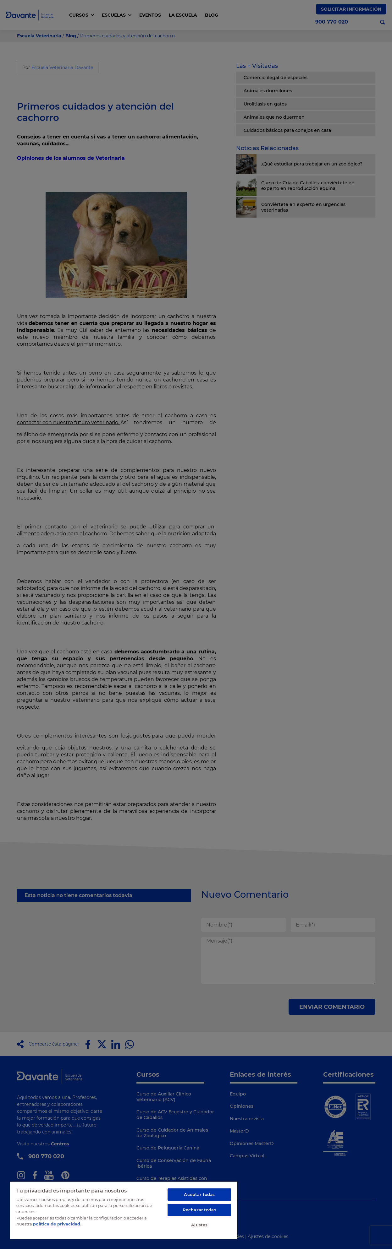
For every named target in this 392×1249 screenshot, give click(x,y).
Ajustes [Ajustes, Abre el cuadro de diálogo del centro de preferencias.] (199, 1224)
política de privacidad (56, 1223)
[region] (123, 1210)
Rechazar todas (199, 1209)
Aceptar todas (199, 1194)
